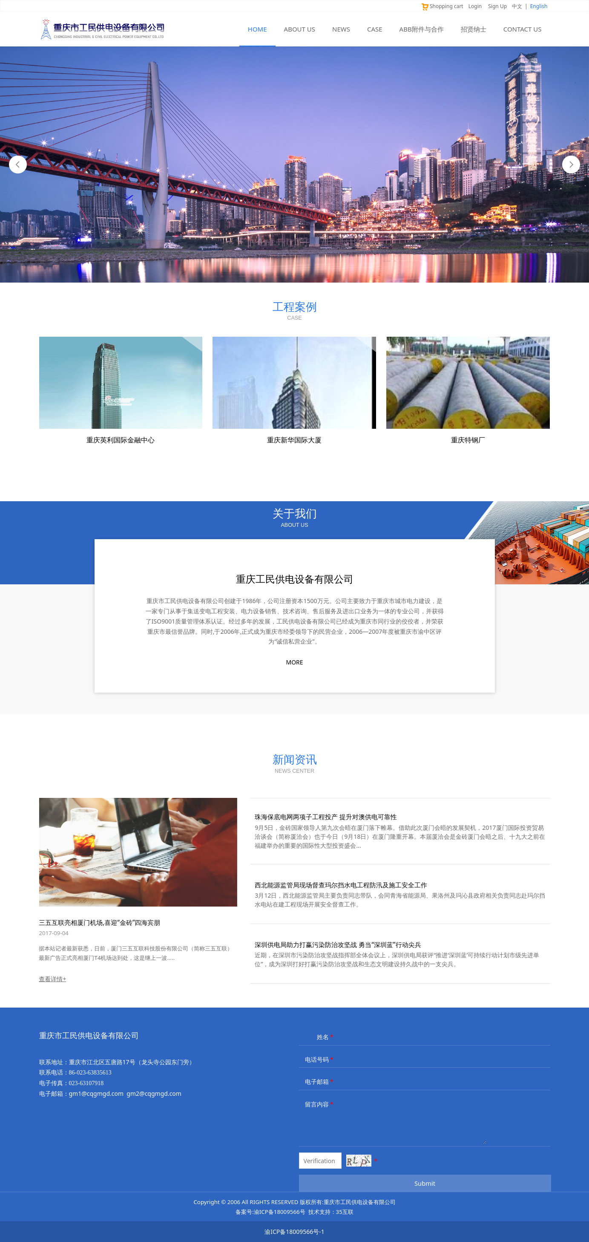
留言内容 (320, 1104)
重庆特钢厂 (468, 440)
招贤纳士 (473, 29)
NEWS (341, 29)
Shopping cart (442, 6)
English (539, 6)
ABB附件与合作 (421, 29)
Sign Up (497, 6)
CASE (374, 29)
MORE (294, 662)
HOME (257, 29)
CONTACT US (522, 29)
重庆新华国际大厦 (294, 440)
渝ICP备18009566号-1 (294, 1232)
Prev (18, 164)
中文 (517, 6)
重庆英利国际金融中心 (120, 440)
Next (571, 164)
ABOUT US (299, 29)
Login (475, 6)
